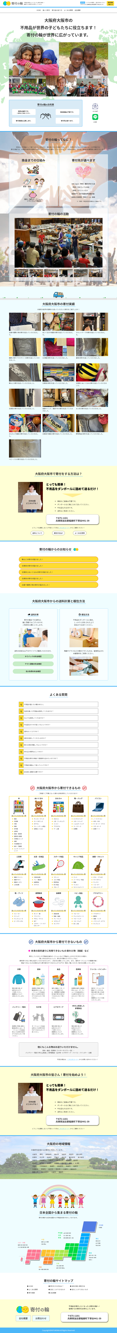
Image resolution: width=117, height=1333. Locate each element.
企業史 (16, 831)
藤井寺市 (72, 1157)
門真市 (56, 1157)
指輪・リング (97, 919)
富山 (70, 1235)
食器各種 (56, 914)
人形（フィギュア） (59, 821)
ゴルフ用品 (57, 880)
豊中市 (56, 1154)
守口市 (42, 1157)
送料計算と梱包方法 (78, 1286)
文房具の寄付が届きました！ (32, 566)
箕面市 (61, 1172)
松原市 (49, 1157)
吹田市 (71, 1154)
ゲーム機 (56, 829)
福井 (67, 1235)
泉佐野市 (60, 1166)
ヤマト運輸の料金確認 (33, 664)
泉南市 (34, 1160)
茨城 (90, 1257)
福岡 (19, 1245)
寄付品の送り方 (57, 10)
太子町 (77, 1163)
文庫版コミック (18, 839)
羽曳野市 (35, 1169)
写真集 (16, 821)
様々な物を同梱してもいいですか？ (36, 745)
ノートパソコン (97, 819)
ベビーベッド (77, 919)
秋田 (97, 1245)
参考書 (16, 829)
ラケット (56, 877)
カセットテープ (97, 887)
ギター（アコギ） (98, 877)
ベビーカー (77, 914)
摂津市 (43, 1169)
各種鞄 (75, 829)
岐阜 (70, 1238)
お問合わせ (40, 1318)
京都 (62, 1266)
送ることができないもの (80, 1289)
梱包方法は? (58, 533)
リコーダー (96, 885)
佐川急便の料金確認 (33, 671)
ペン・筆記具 (38, 880)
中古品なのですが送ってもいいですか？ (37, 725)
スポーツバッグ (78, 821)
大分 (19, 1247)
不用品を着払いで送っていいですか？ (36, 765)
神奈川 (90, 1260)
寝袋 (75, 882)
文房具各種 (37, 877)
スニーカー (17, 914)
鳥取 (47, 1242)
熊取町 (56, 1163)
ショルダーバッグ (79, 824)
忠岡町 (49, 1163)
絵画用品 (36, 882)
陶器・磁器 (57, 916)
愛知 (65, 1238)
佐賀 (21, 1245)
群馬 (95, 1257)
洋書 (15, 824)
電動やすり (17, 880)
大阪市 (34, 1154)
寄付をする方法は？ (57, 1286)
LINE (95, 118)
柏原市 (75, 1166)
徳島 (42, 1269)
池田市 (64, 1154)
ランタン (76, 885)
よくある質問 (68, 10)
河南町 (34, 1166)
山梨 (65, 1233)
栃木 (92, 1257)
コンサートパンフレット (19, 850)
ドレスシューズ (18, 919)
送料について (37, 533)
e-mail (95, 107)
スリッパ (16, 916)
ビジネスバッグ (78, 819)
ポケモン (36, 824)
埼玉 (92, 1255)
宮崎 (21, 1247)
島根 (42, 1242)
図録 (15, 826)
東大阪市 (81, 1157)
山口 (45, 1242)
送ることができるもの (57, 1289)
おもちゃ (56, 819)
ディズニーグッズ (39, 819)
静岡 (67, 1238)
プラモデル (57, 826)
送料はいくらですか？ (31, 731)
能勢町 (42, 1163)
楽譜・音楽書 (18, 834)
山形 (97, 1243)
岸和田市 (48, 1154)
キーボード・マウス (99, 824)
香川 (40, 1269)
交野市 (50, 1160)
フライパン (37, 916)
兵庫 (60, 1266)
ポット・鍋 (37, 914)
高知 (47, 1269)
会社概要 (77, 10)
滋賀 (57, 1268)
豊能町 (34, 1163)
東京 (90, 1255)
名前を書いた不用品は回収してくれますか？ (38, 711)
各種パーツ (96, 829)
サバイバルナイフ (79, 887)
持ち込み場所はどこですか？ (33, 751)
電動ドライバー (18, 877)
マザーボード (97, 826)
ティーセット (57, 919)
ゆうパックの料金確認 (33, 656)
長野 (67, 1233)
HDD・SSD (96, 821)
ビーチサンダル (18, 921)
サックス (95, 882)
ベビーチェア (77, 921)
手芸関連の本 (18, 844)
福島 (99, 1243)
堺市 (41, 1154)
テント (75, 877)
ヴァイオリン (97, 880)
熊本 (27, 1245)
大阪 (57, 1266)
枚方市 (50, 1169)
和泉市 (68, 1166)
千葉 (95, 1255)
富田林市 (73, 1169)
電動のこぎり (18, 882)
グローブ (56, 887)
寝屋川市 (35, 1172)
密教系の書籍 (18, 836)
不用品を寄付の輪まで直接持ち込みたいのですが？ (41, 758)
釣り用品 (56, 885)
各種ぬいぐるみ (38, 829)
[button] (21, 273)
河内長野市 (44, 1172)
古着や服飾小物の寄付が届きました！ (36, 585)
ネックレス (96, 924)
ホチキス (36, 885)
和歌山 (63, 1268)
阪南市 (68, 1160)
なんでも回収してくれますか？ (34, 718)
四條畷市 (43, 1160)
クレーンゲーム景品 (39, 826)
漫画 (15, 841)
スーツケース (77, 826)
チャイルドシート (79, 916)
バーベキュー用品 (79, 880)
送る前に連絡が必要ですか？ (33, 772)
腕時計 (95, 916)
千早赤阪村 (43, 1166)
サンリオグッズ (38, 821)
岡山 (45, 1244)
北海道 (100, 1227)
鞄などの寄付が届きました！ (32, 559)
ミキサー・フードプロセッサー (39, 924)
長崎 (24, 1245)
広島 (42, 1244)
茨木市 (58, 1169)
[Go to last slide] (17, 241)
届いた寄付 (46, 10)
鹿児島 (24, 1247)
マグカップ (57, 921)
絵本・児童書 (18, 846)
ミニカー (56, 824)
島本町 (75, 1160)
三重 (72, 1238)
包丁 (35, 921)
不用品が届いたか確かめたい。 (34, 704)
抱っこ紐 (76, 924)
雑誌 (15, 819)
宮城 (99, 1245)
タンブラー (57, 924)
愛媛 (45, 1269)
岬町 (70, 1163)
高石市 (64, 1157)
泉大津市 (79, 1154)
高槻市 (52, 1166)
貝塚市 (34, 1157)
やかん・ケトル (38, 919)
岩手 (99, 1241)
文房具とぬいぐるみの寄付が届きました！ (37, 572)
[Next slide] (99, 241)
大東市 (53, 1172)
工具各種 (16, 885)
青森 (97, 1241)
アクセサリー (97, 914)
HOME (39, 10)
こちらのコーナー (64, 528)
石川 (65, 1235)
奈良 (60, 1268)
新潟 (70, 1233)
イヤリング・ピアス (99, 921)
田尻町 (64, 1163)
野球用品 (56, 882)
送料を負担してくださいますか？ (35, 738)
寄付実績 (32, 1293)
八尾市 (65, 1169)
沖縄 (28, 1247)
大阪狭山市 (59, 1160)
